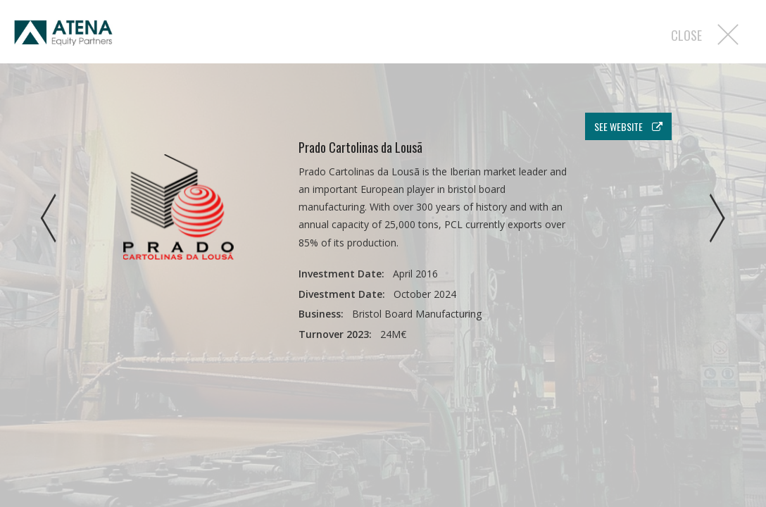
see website (628, 126)
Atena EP (63, 35)
